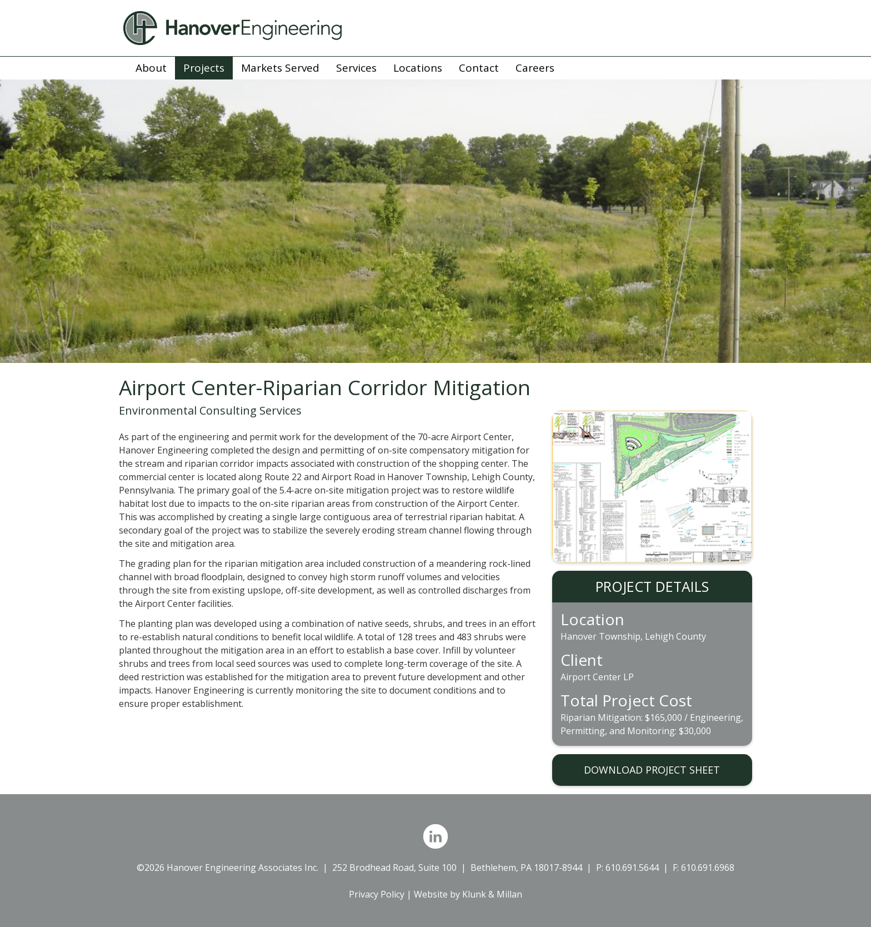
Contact (479, 68)
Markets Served (280, 68)
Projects (203, 68)
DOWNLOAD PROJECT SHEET (652, 769)
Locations (417, 68)
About (151, 68)
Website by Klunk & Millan (468, 894)
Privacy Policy (376, 894)
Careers (534, 68)
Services (356, 68)
